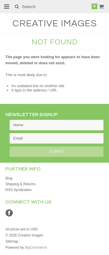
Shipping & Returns (20, 184)
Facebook (9, 213)
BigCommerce (36, 247)
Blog (9, 178)
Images (54, 23)
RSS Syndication (19, 190)
